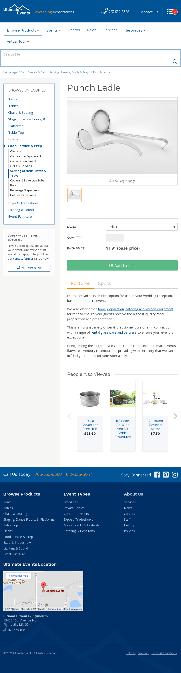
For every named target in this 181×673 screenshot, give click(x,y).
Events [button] (53, 30)
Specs (105, 276)
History (129, 518)
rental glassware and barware (114, 325)
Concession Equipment (25, 149)
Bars (13, 178)
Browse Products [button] (23, 30)
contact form (21, 251)
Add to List (122, 258)
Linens (13, 131)
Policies (129, 523)
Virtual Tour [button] (18, 41)
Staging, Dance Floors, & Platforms (27, 114)
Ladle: (72, 219)
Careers (129, 506)
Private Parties (74, 500)
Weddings (71, 494)
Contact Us (148, 12)
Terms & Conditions (164, 645)
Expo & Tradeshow (23, 195)
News (91, 30)
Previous (69, 410)
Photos (74, 30)
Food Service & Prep (33, 65)
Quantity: (75, 230)
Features (81, 276)
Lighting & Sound (21, 202)
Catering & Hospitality (79, 523)
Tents (12, 91)
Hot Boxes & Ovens (23, 187)
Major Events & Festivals (81, 518)
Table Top (16, 125)
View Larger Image (122, 174)
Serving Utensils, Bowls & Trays (68, 65)
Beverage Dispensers (25, 183)
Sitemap (143, 645)
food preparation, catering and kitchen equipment (135, 302)
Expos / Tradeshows (78, 512)
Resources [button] (134, 30)
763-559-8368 (29, 260)
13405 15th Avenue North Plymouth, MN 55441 (25, 612)
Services (110, 30)
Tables (13, 98)
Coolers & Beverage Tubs (27, 173)
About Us (133, 486)
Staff (127, 512)
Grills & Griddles (21, 158)
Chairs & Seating (20, 105)
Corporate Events (76, 506)
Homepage (10, 65)
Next (175, 410)
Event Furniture (20, 209)
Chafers (15, 144)
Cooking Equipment (23, 153)
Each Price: (76, 241)
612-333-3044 (79, 466)
